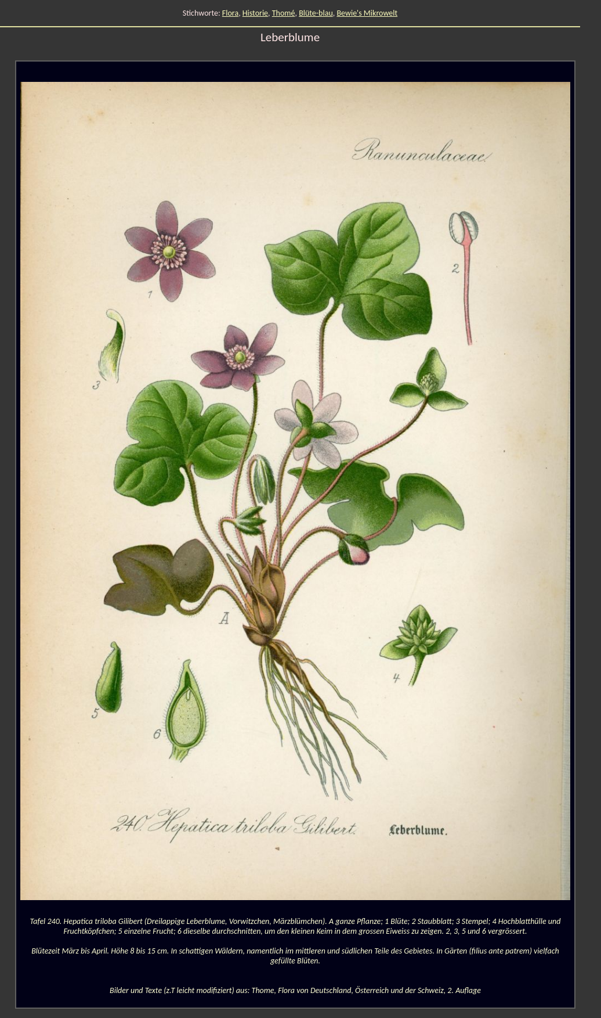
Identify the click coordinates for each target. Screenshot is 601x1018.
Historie (255, 13)
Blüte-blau (316, 13)
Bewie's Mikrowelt (366, 13)
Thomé (283, 13)
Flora (230, 13)
